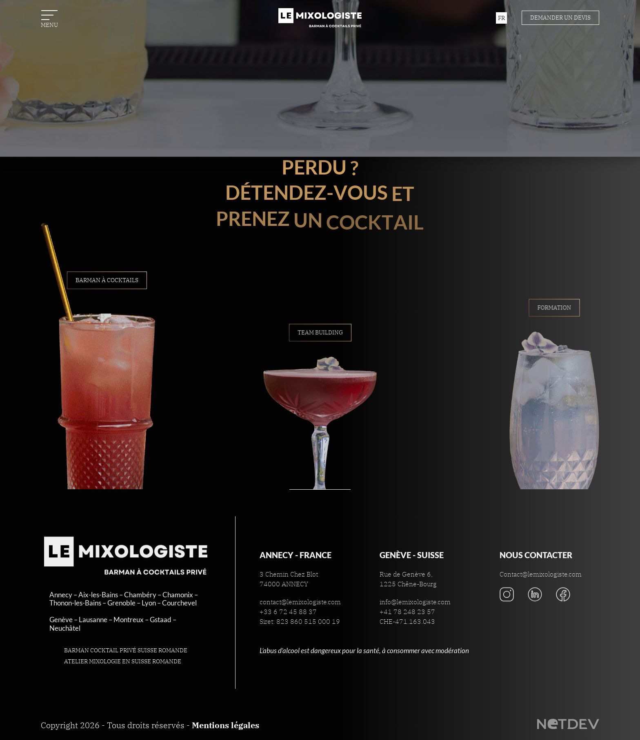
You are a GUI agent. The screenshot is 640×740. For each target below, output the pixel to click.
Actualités (320, 89)
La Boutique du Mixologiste (320, 161)
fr (501, 18)
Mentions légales (225, 725)
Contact (320, 125)
